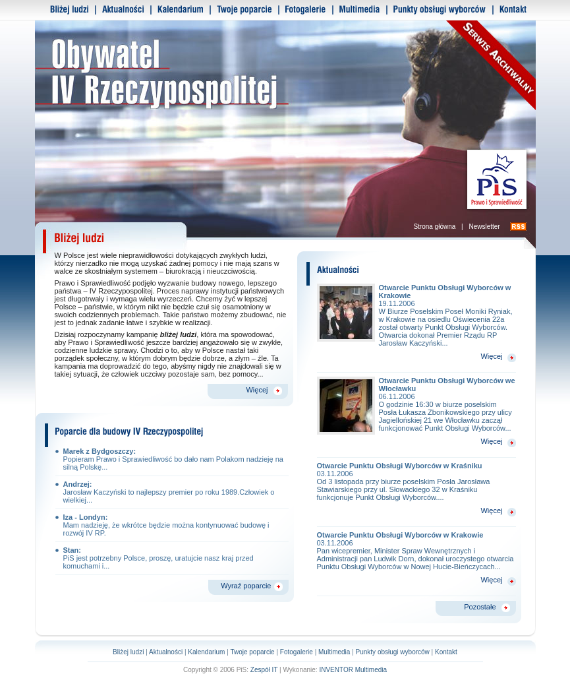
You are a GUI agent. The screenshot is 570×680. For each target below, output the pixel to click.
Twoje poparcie (252, 652)
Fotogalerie (296, 652)
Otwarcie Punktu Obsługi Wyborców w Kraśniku (416, 470)
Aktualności (166, 652)
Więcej (257, 390)
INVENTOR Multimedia (353, 669)
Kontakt (446, 652)
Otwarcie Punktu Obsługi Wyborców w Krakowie (416, 539)
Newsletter (484, 226)
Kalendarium (206, 652)
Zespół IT (264, 669)
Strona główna (434, 226)
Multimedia (334, 652)
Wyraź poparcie (246, 586)
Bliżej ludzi (128, 652)
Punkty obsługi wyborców (393, 652)
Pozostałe (480, 607)
